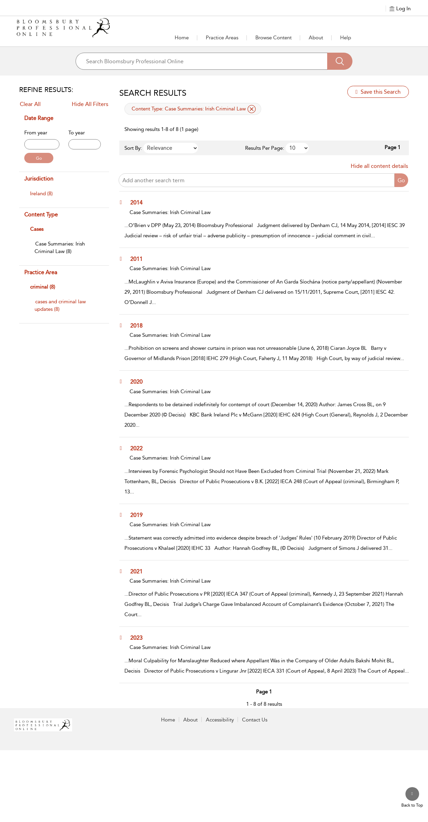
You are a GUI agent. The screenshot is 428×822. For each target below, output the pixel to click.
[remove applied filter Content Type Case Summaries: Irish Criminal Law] (252, 109)
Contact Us (254, 720)
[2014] (140, 202)
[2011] (140, 259)
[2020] (140, 381)
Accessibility (220, 720)
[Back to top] (412, 797)
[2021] (140, 571)
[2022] (140, 448)
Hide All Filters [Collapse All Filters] (90, 104)
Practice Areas (222, 38)
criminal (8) (42, 287)
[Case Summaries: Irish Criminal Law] (60, 247)
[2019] (140, 515)
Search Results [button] (152, 93)
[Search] (339, 61)
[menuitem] (63, 197)
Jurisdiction (38, 178)
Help (345, 38)
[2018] (140, 325)
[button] (222, 37)
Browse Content (273, 38)
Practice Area (40, 272)
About (316, 38)
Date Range (38, 118)
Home (182, 38)
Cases (36, 229)
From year (35, 133)
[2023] (140, 638)
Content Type (41, 214)
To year (76, 133)
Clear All (30, 104)
